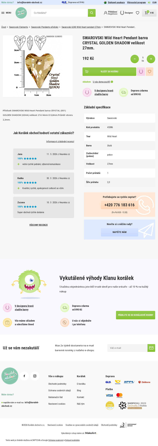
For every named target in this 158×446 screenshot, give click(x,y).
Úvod (3, 27)
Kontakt (80, 397)
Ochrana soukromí (55, 440)
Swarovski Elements (18, 27)
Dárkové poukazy (114, 2)
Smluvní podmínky (72, 440)
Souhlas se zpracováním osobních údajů (82, 425)
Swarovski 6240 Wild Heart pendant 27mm (81, 27)
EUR (155, 2)
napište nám (120, 232)
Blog (79, 390)
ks (143, 60)
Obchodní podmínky (57, 383)
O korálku (81, 383)
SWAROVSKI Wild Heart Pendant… (120, 27)
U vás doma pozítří (103, 81)
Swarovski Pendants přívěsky (44, 27)
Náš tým (80, 403)
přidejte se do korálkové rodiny (135, 315)
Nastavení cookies (56, 403)
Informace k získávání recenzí (60, 141)
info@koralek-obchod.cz (29, 2)
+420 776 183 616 (119, 205)
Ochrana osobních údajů (59, 390)
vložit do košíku (109, 71)
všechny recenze (38, 225)
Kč (149, 2)
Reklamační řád (55, 397)
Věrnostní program (136, 2)
